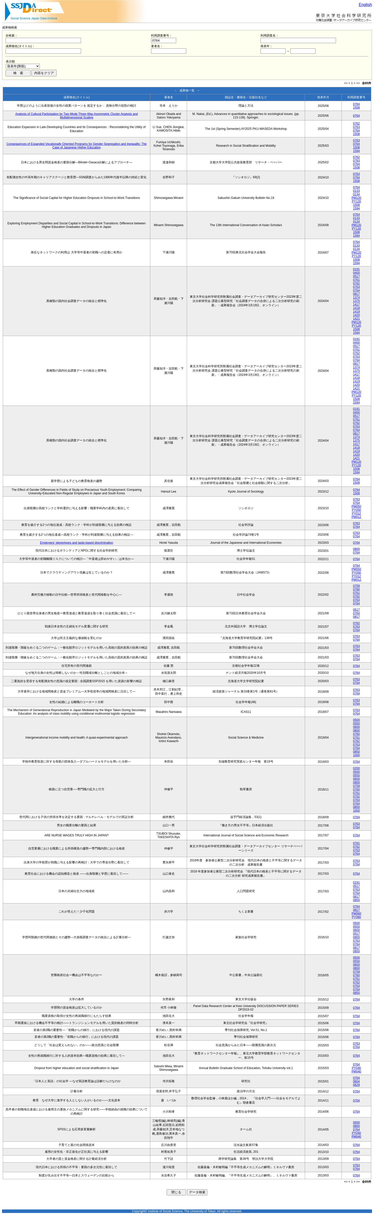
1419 (356, 311)
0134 (356, 194)
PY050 (356, 510)
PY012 (356, 513)
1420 (356, 315)
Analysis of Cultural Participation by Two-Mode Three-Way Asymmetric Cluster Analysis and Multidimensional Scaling (76, 115)
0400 (356, 273)
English (365, 5)
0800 (356, 549)
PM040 (356, 1071)
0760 (356, 589)
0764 (356, 104)
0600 (356, 727)
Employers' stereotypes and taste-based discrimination (76, 542)
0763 (356, 127)
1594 (356, 151)
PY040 (356, 1068)
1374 (356, 297)
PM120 (356, 198)
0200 (356, 768)
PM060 (356, 913)
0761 (356, 280)
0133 (356, 191)
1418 (356, 308)
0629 (356, 1085)
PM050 (356, 506)
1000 (356, 755)
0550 (356, 723)
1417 (356, 304)
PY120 (356, 201)
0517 (356, 276)
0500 (356, 720)
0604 (356, 1081)
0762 (356, 123)
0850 (356, 751)
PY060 (356, 917)
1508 (356, 107)
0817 (356, 294)
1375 (356, 301)
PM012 (356, 517)
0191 (356, 269)
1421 (356, 318)
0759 (356, 586)
